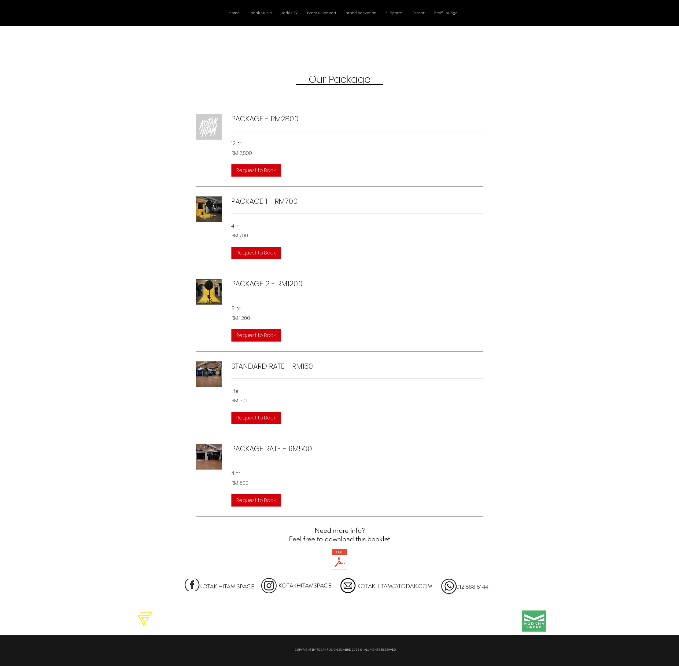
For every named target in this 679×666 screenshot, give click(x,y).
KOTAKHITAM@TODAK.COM (394, 586)
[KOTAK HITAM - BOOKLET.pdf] (339, 560)
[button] (256, 170)
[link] (357, 119)
